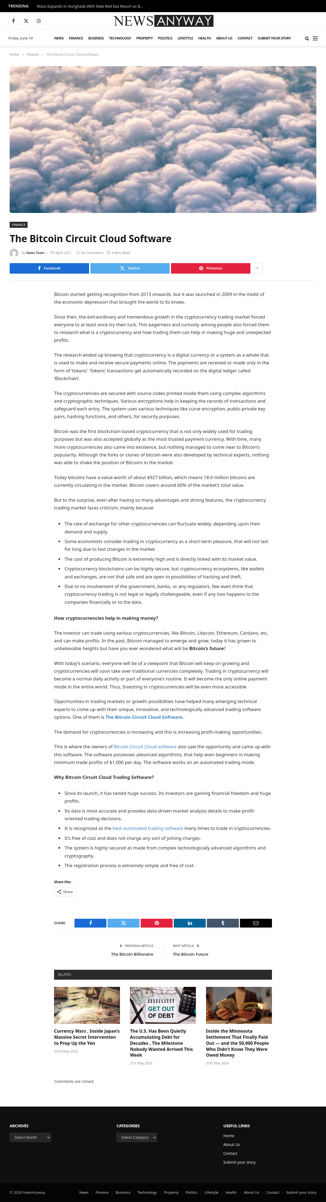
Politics (165, 38)
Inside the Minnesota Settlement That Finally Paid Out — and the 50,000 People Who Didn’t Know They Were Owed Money (237, 1043)
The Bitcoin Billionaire (131, 954)
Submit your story (274, 38)
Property (144, 38)
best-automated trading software (148, 828)
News (58, 38)
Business (96, 38)
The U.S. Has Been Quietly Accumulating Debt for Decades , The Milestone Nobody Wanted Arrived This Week (161, 1043)
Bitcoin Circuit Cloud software (145, 746)
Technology (120, 38)
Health (204, 38)
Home (228, 1135)
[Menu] (315, 38)
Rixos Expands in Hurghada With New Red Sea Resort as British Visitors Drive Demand (92, 6)
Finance (76, 38)
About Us (224, 38)
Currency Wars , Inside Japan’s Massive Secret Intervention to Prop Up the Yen (87, 1037)
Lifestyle (185, 38)
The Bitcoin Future (191, 954)
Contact (244, 38)
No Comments (89, 252)
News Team (35, 252)
